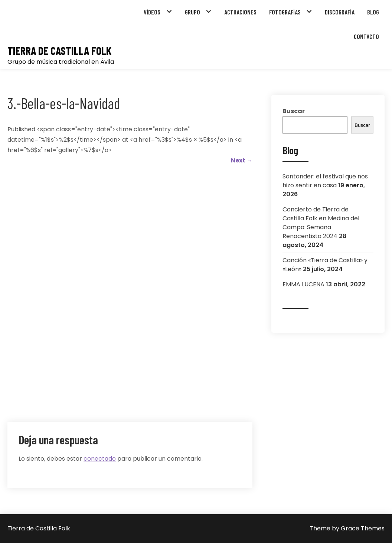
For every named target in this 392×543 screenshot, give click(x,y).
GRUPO (192, 12)
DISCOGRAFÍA (340, 12)
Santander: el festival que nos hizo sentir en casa (325, 181)
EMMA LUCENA (303, 284)
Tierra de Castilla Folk (59, 51)
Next (241, 160)
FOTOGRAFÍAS (285, 12)
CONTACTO (366, 36)
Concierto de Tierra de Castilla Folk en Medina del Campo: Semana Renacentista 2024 (320, 222)
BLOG (373, 12)
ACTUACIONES (240, 12)
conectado (100, 458)
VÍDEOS (152, 12)
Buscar (293, 111)
